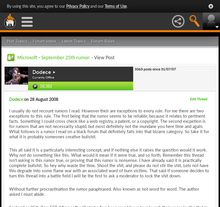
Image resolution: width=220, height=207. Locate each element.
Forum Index (44, 41)
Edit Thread (198, 99)
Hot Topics (17, 41)
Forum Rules (103, 41)
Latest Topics (74, 41)
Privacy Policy (77, 6)
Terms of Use (116, 6)
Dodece (41, 72)
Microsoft (27, 57)
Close (211, 6)
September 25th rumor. (66, 57)
